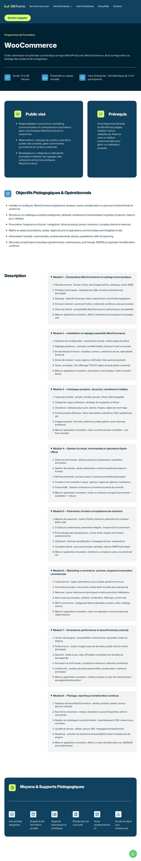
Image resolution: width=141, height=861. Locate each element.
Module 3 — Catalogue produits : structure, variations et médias (90, 389)
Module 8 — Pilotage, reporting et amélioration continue (86, 695)
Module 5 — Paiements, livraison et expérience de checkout (88, 511)
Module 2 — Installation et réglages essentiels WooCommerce (89, 333)
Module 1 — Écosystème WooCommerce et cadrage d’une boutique (92, 277)
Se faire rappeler (17, 18)
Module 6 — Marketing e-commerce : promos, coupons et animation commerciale (91, 572)
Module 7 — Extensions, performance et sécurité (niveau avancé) (90, 630)
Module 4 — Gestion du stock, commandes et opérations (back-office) (89, 450)
